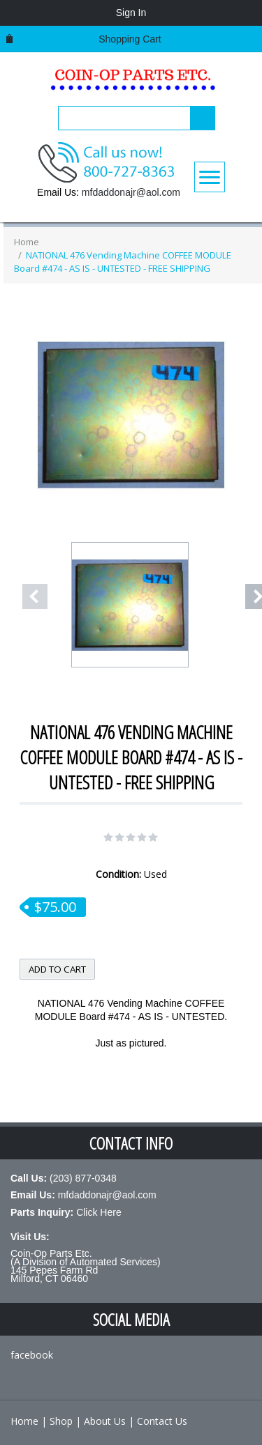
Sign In (131, 12)
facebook (31, 1354)
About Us (105, 1421)
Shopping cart (130, 39)
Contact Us (162, 1421)
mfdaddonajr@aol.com (131, 192)
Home (26, 241)
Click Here (99, 1212)
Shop (61, 1421)
